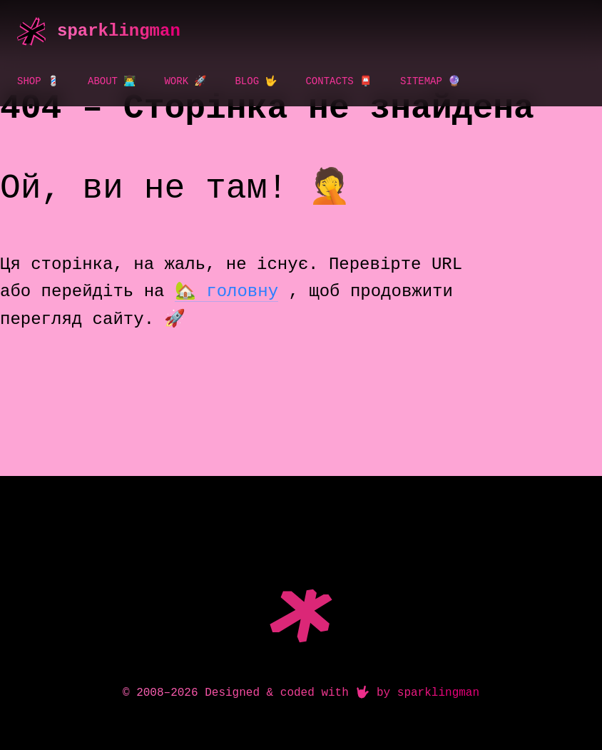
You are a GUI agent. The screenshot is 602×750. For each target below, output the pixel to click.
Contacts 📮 (338, 81)
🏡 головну (226, 291)
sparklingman (118, 31)
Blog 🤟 (256, 81)
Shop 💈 (38, 81)
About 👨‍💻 (112, 81)
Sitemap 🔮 (430, 81)
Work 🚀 (185, 81)
